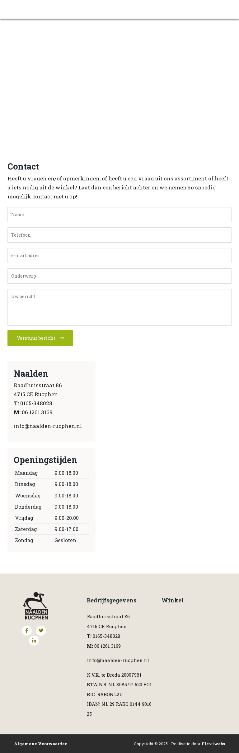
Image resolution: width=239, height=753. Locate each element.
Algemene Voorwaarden (41, 743)
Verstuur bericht (40, 338)
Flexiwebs (213, 743)
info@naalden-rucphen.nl (48, 425)
